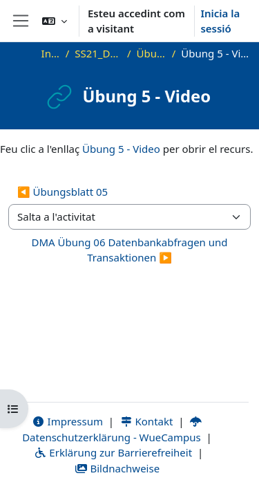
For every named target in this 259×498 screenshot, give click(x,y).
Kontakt (146, 421)
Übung (151, 53)
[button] (54, 21)
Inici (50, 53)
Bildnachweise (117, 468)
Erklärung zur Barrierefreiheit (113, 452)
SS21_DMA (98, 53)
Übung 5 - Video (121, 149)
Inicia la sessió (220, 21)
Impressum (67, 421)
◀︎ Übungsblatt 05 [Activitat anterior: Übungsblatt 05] (62, 192)
